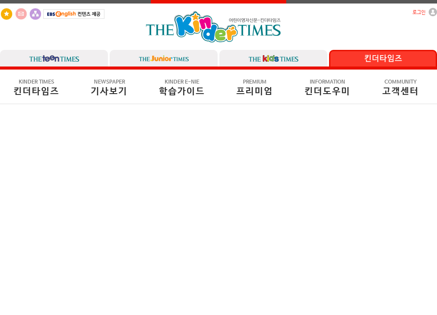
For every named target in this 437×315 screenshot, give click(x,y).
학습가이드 (182, 88)
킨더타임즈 (36, 88)
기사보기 (109, 88)
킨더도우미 (327, 88)
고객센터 (400, 88)
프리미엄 (254, 88)
